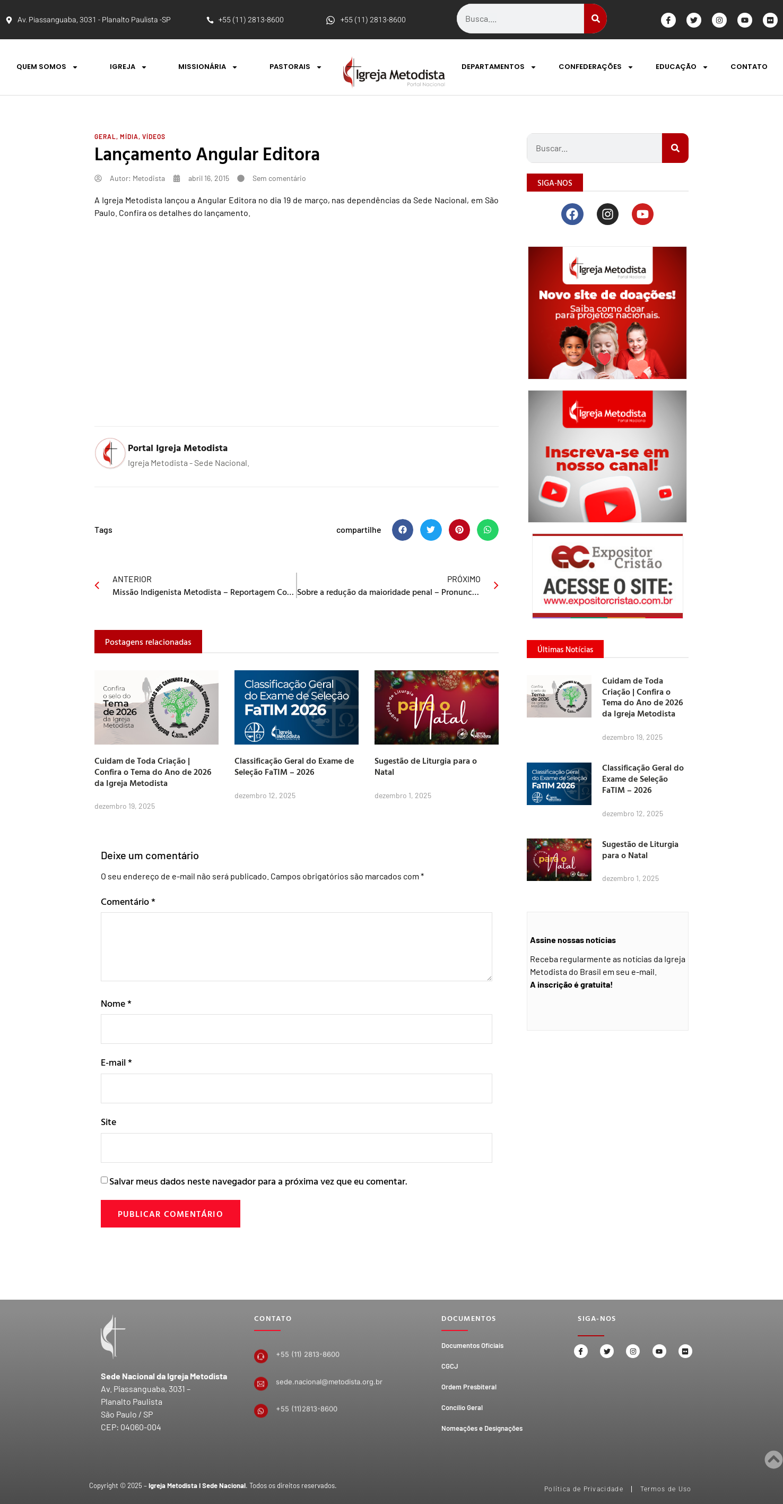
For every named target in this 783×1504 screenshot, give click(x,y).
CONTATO (749, 67)
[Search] (595, 18)
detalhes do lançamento (203, 213)
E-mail (116, 1062)
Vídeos (154, 136)
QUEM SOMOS (47, 67)
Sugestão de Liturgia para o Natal (426, 766)
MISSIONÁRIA (208, 67)
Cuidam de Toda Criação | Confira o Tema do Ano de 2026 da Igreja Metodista (153, 771)
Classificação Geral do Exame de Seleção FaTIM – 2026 (294, 766)
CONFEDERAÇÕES (596, 67)
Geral (105, 136)
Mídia (129, 136)
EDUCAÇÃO (682, 67)
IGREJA (128, 67)
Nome (116, 1003)
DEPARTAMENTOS (499, 67)
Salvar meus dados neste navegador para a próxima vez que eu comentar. (258, 1181)
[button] (403, 530)
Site (108, 1121)
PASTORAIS (296, 67)
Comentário (128, 901)
